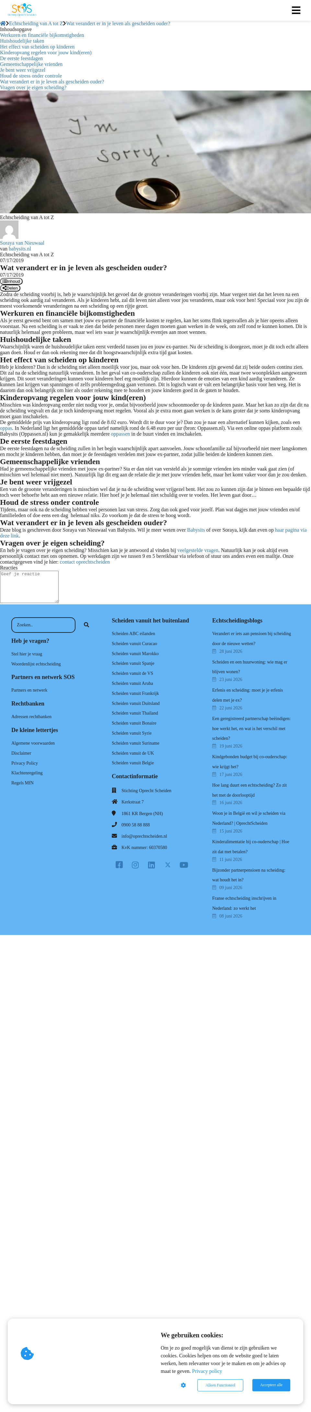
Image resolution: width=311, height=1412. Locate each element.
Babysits (196, 530)
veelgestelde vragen (197, 550)
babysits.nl (20, 248)
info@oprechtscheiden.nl (144, 836)
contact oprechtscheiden (85, 562)
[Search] (86, 625)
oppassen (120, 434)
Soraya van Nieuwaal (22, 243)
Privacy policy (207, 1371)
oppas (6, 428)
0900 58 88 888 (135, 825)
